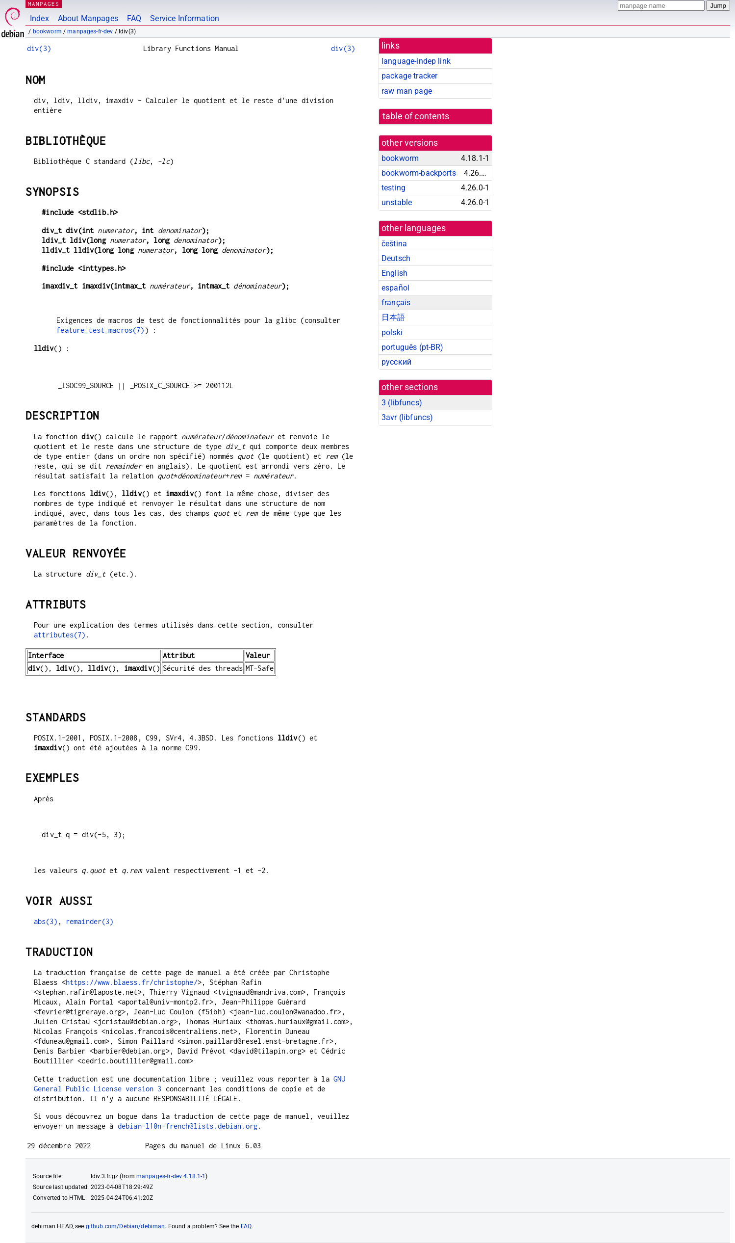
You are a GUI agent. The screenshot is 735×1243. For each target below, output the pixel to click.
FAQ (134, 18)
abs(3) (46, 921)
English (394, 273)
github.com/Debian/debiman (125, 1226)
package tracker (409, 75)
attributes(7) (60, 635)
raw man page (406, 91)
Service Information (184, 18)
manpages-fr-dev (90, 31)
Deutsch (395, 258)
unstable (396, 202)
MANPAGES (43, 3)
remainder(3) (90, 921)
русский (396, 362)
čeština (394, 243)
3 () (401, 402)
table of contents (416, 116)
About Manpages (88, 18)
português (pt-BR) (412, 347)
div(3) (39, 48)
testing (393, 187)
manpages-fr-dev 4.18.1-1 (171, 1176)
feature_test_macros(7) (100, 330)
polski (392, 332)
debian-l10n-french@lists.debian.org (187, 1126)
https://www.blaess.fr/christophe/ (132, 982)
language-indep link (416, 61)
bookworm (47, 31)
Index (39, 18)
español (395, 287)
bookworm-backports (418, 173)
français (395, 302)
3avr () (407, 417)
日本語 (393, 317)
